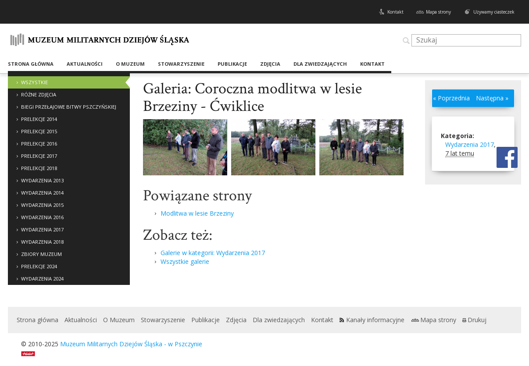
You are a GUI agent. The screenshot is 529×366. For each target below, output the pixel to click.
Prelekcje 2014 (39, 119)
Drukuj (477, 320)
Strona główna (31, 63)
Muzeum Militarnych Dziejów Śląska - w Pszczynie (131, 344)
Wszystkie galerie (185, 261)
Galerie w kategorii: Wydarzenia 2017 (213, 253)
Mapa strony (438, 12)
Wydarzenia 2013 (42, 180)
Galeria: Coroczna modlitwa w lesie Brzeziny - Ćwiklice (252, 97)
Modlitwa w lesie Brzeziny (197, 213)
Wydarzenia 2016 (42, 217)
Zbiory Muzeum (41, 254)
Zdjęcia (270, 63)
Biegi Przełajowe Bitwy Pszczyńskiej (68, 106)
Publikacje (232, 63)
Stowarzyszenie (181, 63)
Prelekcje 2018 (39, 168)
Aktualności (85, 63)
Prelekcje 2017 (39, 156)
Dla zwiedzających (320, 63)
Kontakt (395, 12)
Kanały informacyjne (375, 320)
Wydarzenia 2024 (42, 278)
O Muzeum (130, 63)
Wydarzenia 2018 (42, 241)
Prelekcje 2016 (39, 143)
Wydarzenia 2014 (42, 192)
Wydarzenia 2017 (42, 229)
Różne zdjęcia (38, 94)
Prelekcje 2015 (39, 131)
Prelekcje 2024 (39, 266)
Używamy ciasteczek (494, 12)
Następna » (492, 98)
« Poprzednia (451, 98)
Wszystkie (34, 82)
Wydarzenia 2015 (42, 205)
